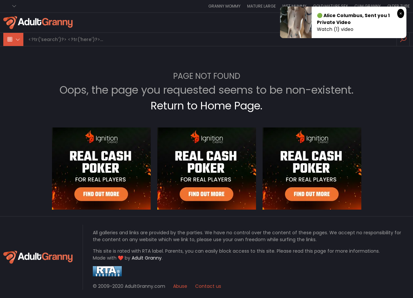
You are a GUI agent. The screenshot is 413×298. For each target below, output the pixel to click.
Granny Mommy (224, 6)
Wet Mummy (294, 6)
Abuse (180, 286)
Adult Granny (147, 258)
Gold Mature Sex (330, 6)
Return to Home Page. (206, 105)
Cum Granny (367, 6)
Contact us (208, 286)
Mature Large (261, 6)
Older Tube (398, 6)
